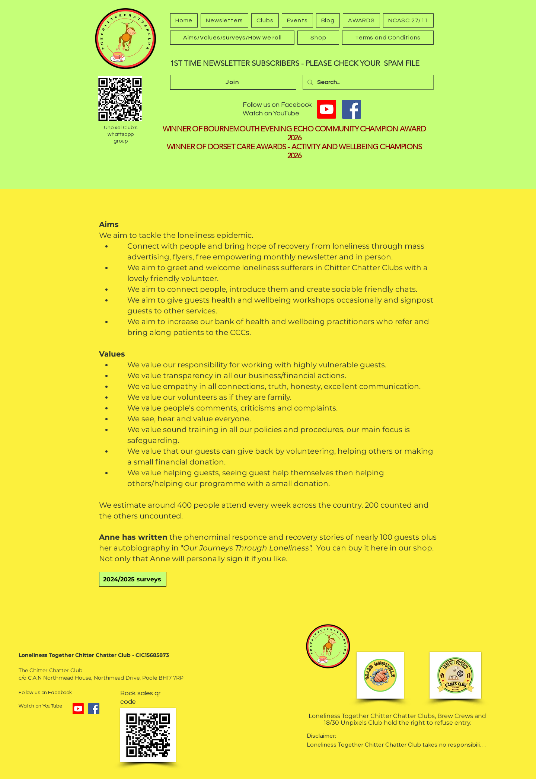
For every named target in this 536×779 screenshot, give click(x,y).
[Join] (233, 82)
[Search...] (367, 82)
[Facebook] (351, 109)
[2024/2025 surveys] (132, 579)
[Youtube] (326, 109)
